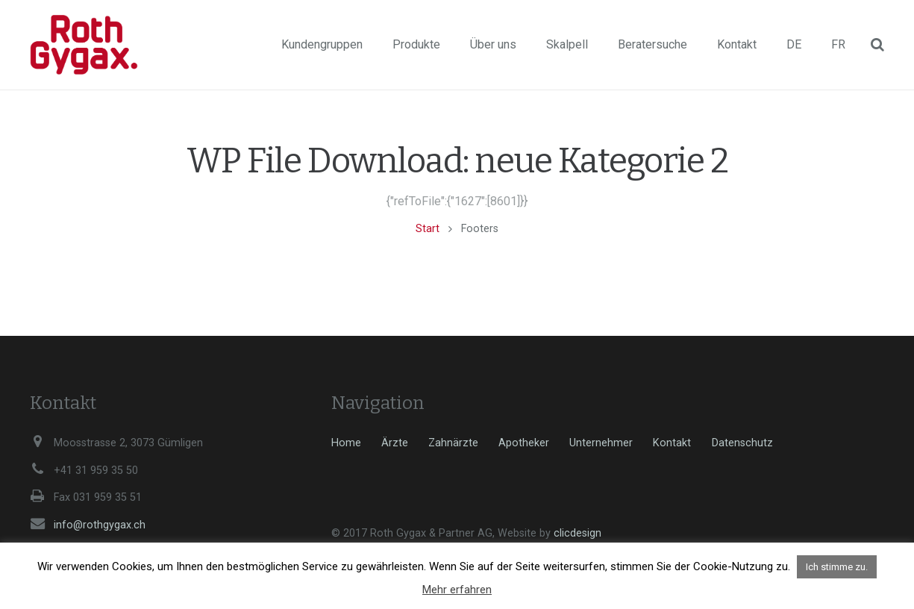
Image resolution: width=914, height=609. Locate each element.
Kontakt (672, 443)
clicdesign (577, 533)
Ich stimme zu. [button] (837, 566)
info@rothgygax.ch (99, 525)
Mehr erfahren (457, 589)
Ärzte (394, 443)
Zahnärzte (453, 443)
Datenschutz (742, 443)
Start (427, 228)
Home (346, 443)
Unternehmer (601, 443)
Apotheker (523, 443)
